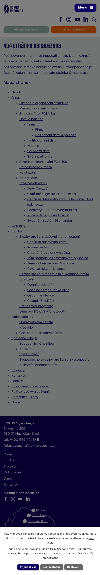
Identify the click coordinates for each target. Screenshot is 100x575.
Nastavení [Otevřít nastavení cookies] (73, 567)
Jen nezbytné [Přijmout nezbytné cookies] (52, 567)
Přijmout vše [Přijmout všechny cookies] (28, 567)
